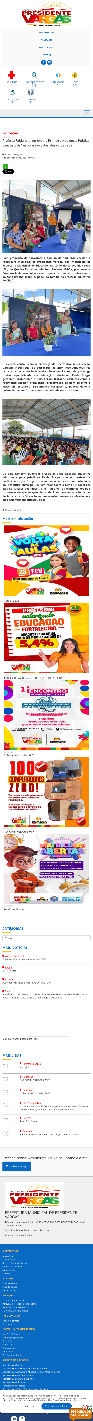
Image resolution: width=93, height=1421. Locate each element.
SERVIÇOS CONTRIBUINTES (15, 1310)
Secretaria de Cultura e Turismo (18, 1378)
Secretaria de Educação (14, 1382)
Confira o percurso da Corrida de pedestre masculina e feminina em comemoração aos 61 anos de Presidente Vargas (54, 1108)
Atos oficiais (8, 1256)
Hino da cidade (9, 1286)
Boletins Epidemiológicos (14, 1263)
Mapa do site (8, 1269)
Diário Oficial (8, 1344)
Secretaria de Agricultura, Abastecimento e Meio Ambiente (31, 1371)
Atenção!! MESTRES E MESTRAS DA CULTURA (26, 982)
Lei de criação (9, 1290)
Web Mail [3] (46, 40)
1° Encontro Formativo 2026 (19, 755)
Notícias (6, 1273)
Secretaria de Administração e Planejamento (24, 1368)
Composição (8, 1259)
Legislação (7, 1351)
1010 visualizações (12, 154)
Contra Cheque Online (13, 1300)
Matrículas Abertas (14, 909)
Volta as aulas (11, 600)
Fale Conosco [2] (46, 47)
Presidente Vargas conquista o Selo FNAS (24, 959)
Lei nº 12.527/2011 (11, 1334)
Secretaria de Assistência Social (18, 1375)
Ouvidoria (7, 1324)
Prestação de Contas (12, 1354)
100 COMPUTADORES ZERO (19, 832)
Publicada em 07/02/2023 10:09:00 (18, 157)
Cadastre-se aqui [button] (16, 1166)
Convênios (7, 1341)
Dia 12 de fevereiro (30, 1121)
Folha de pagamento (12, 1337)
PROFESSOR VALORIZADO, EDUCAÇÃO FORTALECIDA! (33, 678)
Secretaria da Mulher (12, 1364)
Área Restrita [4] (46, 32)
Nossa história (9, 1283)
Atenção (24, 1067)
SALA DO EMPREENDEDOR (15, 1307)
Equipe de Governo (12, 1266)
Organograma (9, 1348)
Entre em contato (10, 1320)
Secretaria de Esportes (13, 1385)
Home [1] (46, 54)
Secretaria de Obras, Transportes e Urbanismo (25, 1389)
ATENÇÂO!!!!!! (9, 970)
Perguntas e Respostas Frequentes (20, 1303)
